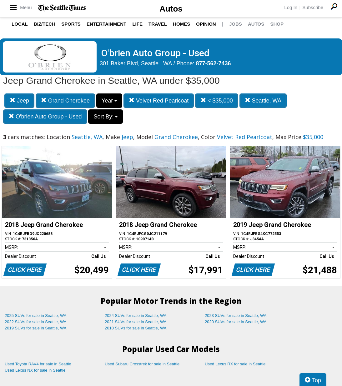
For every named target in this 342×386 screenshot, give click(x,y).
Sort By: (105, 116)
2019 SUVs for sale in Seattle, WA (36, 328)
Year (109, 101)
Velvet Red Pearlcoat (159, 100)
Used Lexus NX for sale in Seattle (35, 370)
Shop (277, 24)
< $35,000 (216, 100)
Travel (157, 24)
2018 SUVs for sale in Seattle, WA (136, 328)
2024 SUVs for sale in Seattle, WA (136, 315)
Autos (171, 8)
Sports (71, 24)
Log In (290, 7)
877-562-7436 (213, 63)
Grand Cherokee (65, 100)
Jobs (235, 24)
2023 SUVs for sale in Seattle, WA (236, 315)
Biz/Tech (44, 24)
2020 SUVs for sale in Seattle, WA (236, 321)
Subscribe (312, 7)
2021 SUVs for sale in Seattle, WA (136, 321)
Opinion (206, 24)
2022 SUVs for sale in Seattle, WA (36, 321)
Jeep (19, 100)
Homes (181, 24)
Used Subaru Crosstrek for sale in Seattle (142, 364)
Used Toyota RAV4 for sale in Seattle (38, 364)
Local (20, 24)
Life (137, 24)
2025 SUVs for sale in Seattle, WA (36, 315)
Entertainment (106, 24)
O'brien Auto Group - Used (45, 116)
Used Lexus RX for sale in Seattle (235, 364)
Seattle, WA (263, 100)
